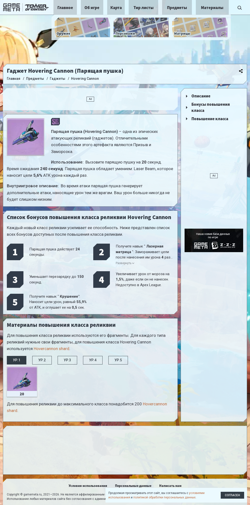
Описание (200, 96)
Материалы (212, 7)
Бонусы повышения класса (210, 107)
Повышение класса (209, 118)
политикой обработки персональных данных (164, 497)
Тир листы (144, 7)
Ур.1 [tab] (16, 360)
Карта (116, 7)
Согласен (232, 495)
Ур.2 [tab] (42, 360)
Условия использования (88, 485)
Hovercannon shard (51, 348)
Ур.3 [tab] (67, 360)
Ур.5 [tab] (118, 360)
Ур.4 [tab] (92, 360)
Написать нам (170, 485)
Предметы (177, 7)
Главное (65, 7)
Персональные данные (133, 485)
